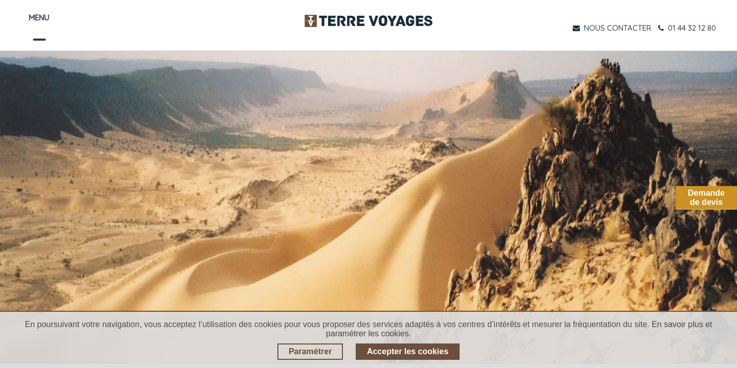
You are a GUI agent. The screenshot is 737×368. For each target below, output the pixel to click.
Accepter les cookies (407, 351)
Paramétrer (310, 351)
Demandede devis (706, 197)
